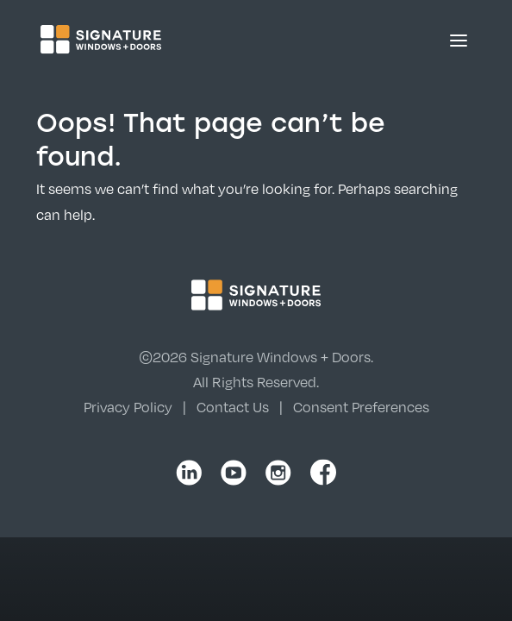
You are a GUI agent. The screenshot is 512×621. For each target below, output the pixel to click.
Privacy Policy (128, 407)
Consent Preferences (361, 407)
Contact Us (233, 407)
